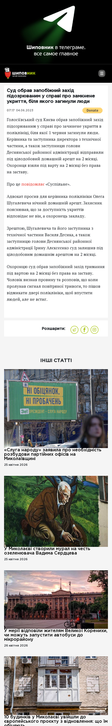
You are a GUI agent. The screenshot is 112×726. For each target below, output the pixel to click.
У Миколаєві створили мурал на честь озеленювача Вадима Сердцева (47, 551)
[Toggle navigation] (102, 75)
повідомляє (32, 184)
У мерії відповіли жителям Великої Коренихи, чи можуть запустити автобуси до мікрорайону (55, 635)
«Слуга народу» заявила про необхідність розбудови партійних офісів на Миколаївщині (52, 454)
